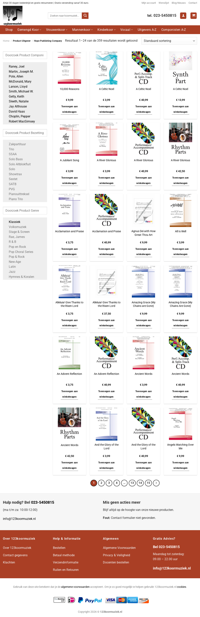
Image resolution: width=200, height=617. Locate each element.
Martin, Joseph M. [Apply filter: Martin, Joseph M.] (19, 71)
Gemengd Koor (29, 30)
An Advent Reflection (69, 374)
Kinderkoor (106, 30)
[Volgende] (156, 483)
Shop (9, 30)
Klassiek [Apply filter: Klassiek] (12, 222)
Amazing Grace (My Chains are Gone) (143, 304)
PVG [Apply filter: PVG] (10, 189)
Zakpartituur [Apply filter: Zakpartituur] (15, 144)
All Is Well (180, 231)
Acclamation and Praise (69, 231)
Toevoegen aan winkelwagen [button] (69, 109)
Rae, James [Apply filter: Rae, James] (15, 237)
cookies (181, 587)
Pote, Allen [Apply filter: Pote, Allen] (14, 76)
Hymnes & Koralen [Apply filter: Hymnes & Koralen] (19, 277)
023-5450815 (42, 502)
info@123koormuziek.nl (19, 519)
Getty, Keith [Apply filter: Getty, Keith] (14, 96)
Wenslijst (164, 2)
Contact (192, 2)
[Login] (183, 15)
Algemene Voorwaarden (119, 548)
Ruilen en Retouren (66, 570)
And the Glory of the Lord (107, 446)
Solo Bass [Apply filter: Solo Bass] (14, 159)
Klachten (9, 562)
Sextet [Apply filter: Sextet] (11, 179)
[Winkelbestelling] (169, 41)
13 (132, 483)
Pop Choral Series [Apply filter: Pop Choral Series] (19, 252)
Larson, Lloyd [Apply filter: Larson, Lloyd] (16, 86)
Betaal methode (64, 555)
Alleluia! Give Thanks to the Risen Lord (69, 304)
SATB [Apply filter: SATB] (10, 184)
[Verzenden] (85, 15)
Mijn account (149, 2)
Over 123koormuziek (17, 548)
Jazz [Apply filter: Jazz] (10, 272)
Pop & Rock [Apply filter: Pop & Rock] (15, 257)
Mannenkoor (82, 30)
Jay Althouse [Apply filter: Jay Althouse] (16, 106)
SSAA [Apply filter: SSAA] (11, 154)
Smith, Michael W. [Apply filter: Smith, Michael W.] (19, 91)
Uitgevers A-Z (147, 30)
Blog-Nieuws (179, 2)
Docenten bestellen (116, 562)
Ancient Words (143, 374)
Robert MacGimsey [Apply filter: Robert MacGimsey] (20, 121)
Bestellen (59, 548)
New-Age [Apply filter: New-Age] (13, 262)
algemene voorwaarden (75, 587)
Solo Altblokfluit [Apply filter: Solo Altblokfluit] (18, 164)
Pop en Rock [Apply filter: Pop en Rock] (15, 247)
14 (140, 483)
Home (6, 41)
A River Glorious (106, 160)
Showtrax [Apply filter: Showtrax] (13, 174)
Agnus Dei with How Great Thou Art (143, 233)
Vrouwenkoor (57, 30)
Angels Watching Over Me (180, 446)
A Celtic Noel (106, 89)
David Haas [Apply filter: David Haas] (15, 111)
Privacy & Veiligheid (116, 555)
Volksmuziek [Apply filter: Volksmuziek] (15, 227)
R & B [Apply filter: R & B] (10, 242)
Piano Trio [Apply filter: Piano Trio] (14, 199)
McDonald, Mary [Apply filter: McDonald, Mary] (18, 81)
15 (148, 483)
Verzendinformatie (65, 562)
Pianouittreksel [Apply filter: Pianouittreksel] (17, 194)
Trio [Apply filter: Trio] (9, 149)
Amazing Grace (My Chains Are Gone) (180, 304)
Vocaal (126, 30)
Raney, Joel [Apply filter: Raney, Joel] (14, 66)
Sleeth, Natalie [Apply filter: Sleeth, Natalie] (17, 101)
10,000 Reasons (69, 89)
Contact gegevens (15, 555)
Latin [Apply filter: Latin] (10, 266)
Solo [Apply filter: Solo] (10, 169)
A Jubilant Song (69, 160)
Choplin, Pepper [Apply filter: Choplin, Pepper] (17, 116)
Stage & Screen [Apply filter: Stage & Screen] (17, 232)
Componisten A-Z (173, 30)
